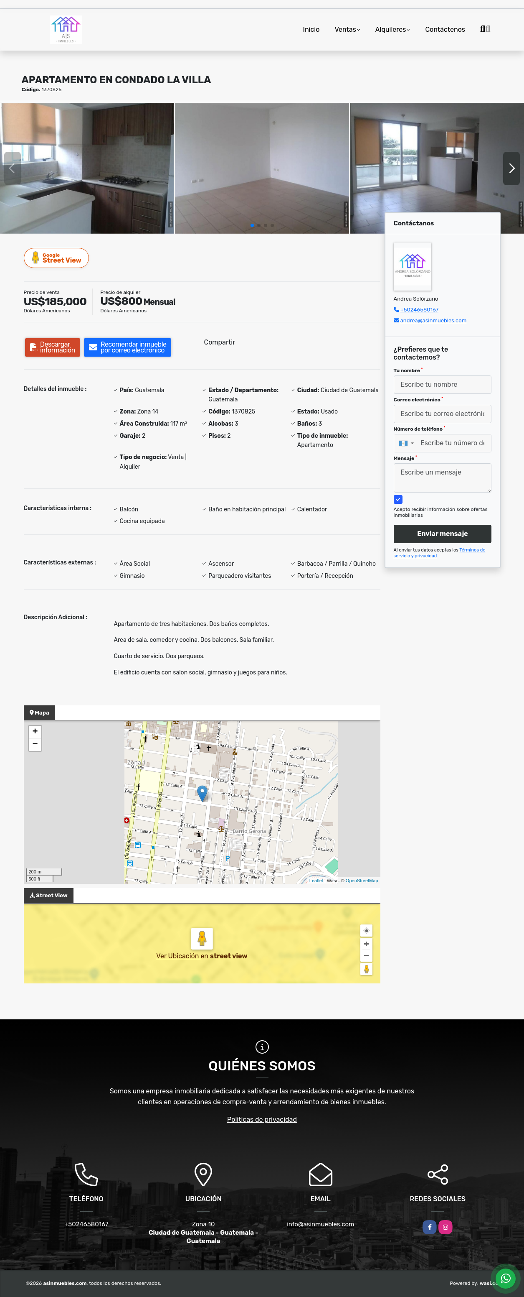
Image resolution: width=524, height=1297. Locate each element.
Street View (57, 257)
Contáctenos (445, 29)
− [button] (35, 744)
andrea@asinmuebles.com (433, 320)
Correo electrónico (418, 399)
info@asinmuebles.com (320, 1224)
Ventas (345, 29)
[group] (87, 168)
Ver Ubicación (178, 956)
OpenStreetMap (362, 880)
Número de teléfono (420, 429)
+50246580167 (419, 309)
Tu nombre (408, 370)
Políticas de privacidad (262, 1119)
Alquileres (390, 29)
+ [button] (35, 732)
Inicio (311, 29)
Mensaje (405, 458)
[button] (252, 225)
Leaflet (316, 880)
